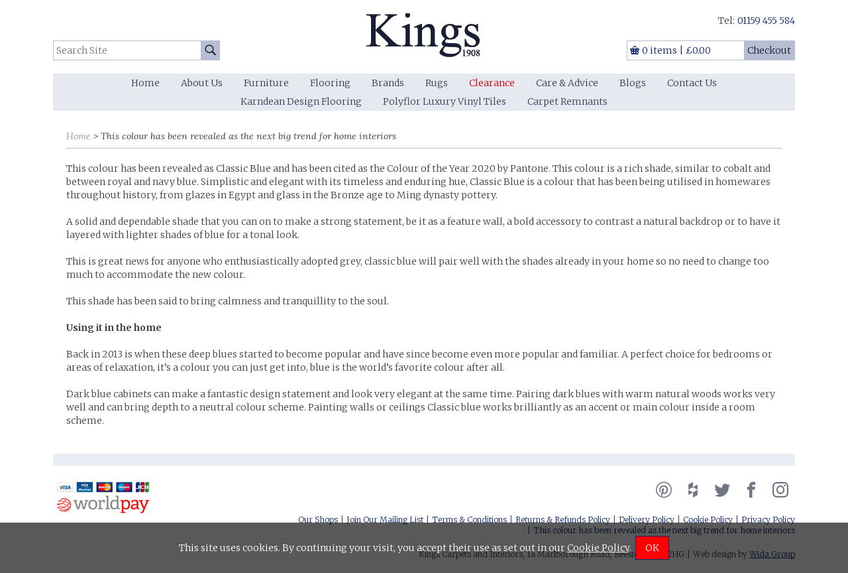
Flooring (330, 83)
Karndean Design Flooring (301, 101)
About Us (202, 83)
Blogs (632, 83)
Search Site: (53, 40)
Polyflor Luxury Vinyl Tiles (444, 101)
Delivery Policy (646, 520)
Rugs (436, 83)
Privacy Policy (768, 520)
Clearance (492, 83)
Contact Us (692, 83)
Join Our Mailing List (384, 520)
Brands (388, 83)
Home (145, 83)
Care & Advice (567, 83)
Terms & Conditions (469, 520)
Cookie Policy (708, 520)
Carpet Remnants (567, 101)
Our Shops (318, 520)
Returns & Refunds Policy (562, 520)
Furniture (266, 83)
